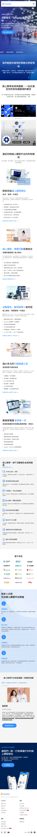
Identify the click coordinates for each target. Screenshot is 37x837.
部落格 (3, 808)
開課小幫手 (4, 826)
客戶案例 (22, 804)
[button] (2, 692)
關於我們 (3, 804)
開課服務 (3, 824)
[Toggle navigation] (34, 4)
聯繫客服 (22, 822)
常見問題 (3, 822)
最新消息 (3, 806)
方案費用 (22, 812)
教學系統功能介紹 (24, 808)
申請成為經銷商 (24, 815)
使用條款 (3, 812)
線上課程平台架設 (15, 597)
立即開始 (8, 765)
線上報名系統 (8, 32)
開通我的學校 (9, 725)
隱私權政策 (4, 810)
